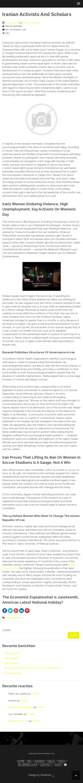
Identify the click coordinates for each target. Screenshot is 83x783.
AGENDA (39, 761)
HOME (35, 693)
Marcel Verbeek (31, 22)
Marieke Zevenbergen (20, 707)
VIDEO (61, 761)
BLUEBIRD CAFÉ (27, 764)
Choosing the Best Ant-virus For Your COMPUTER (31, 668)
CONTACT (46, 764)
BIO (29, 761)
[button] (65, 764)
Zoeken (6, 630)
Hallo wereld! (11, 653)
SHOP (58, 764)
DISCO (51, 761)
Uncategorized (13, 617)
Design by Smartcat (41, 775)
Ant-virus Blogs (12, 673)
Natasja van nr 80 (18, 721)
